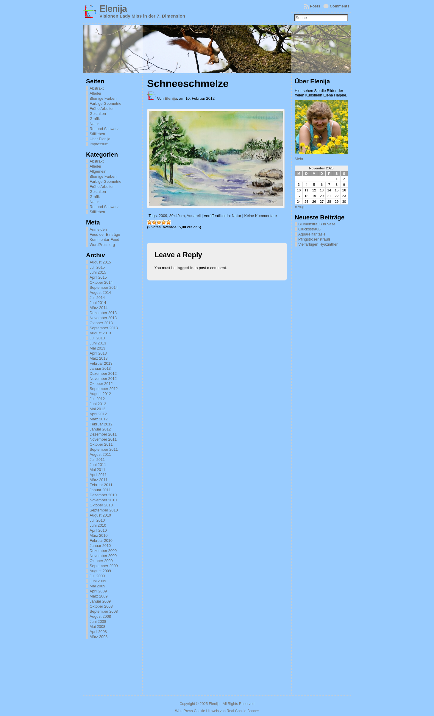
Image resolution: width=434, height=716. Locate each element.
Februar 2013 (101, 363)
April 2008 (98, 631)
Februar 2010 (101, 540)
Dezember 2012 (103, 373)
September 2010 (104, 510)
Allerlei (95, 93)
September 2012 (104, 388)
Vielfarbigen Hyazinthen (318, 244)
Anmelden (98, 229)
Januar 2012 (100, 429)
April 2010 (98, 530)
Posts (315, 6)
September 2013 (104, 328)
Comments (339, 6)
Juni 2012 (98, 404)
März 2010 (98, 535)
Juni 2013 (98, 343)
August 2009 (100, 571)
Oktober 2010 (101, 505)
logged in (185, 268)
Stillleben (97, 134)
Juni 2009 (98, 581)
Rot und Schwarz (104, 129)
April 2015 (98, 277)
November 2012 (103, 378)
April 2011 (98, 474)
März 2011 (98, 480)
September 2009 (104, 566)
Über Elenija (100, 139)
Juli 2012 (97, 399)
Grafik (95, 118)
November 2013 (103, 318)
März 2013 (98, 358)
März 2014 (98, 307)
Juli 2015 (97, 267)
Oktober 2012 (101, 383)
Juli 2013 (97, 338)
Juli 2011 (97, 459)
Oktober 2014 (101, 282)
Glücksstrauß (309, 229)
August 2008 (100, 616)
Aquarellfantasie (312, 234)
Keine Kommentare (260, 215)
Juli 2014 (97, 297)
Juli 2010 (97, 520)
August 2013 (100, 333)
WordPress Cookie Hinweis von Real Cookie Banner (217, 711)
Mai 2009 (97, 586)
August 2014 (100, 292)
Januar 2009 (100, 601)
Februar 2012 (101, 424)
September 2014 (104, 287)
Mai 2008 (97, 626)
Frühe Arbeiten (102, 108)
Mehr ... (301, 159)
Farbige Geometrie (105, 103)
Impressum (99, 144)
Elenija (113, 9)
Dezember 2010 (103, 495)
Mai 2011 (97, 469)
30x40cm (177, 215)
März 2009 (98, 596)
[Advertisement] (324, 339)
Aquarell (194, 215)
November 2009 (103, 555)
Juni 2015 (98, 272)
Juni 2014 (98, 302)
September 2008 (104, 611)
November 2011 (103, 439)
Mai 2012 (97, 409)
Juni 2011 (98, 464)
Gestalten (98, 113)
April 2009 (98, 591)
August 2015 (100, 262)
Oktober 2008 (101, 606)
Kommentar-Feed (104, 239)
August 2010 (100, 515)
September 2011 (104, 449)
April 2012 (98, 414)
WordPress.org (102, 244)
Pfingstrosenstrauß (314, 239)
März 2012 (98, 419)
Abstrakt (97, 88)
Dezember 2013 (103, 313)
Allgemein (98, 171)
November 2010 (103, 500)
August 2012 (100, 393)
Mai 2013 (97, 348)
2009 (163, 215)
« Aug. (300, 207)
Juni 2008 (98, 621)
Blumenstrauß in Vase (316, 224)
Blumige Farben (103, 98)
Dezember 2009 (103, 550)
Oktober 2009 (101, 561)
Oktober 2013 (101, 323)
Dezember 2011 (103, 434)
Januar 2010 (100, 545)
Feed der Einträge (105, 234)
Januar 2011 (100, 490)
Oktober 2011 (101, 444)
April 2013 (98, 353)
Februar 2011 (101, 485)
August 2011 (100, 454)
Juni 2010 (98, 525)
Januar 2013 (100, 368)
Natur (94, 123)
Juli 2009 (97, 576)
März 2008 (98, 636)
